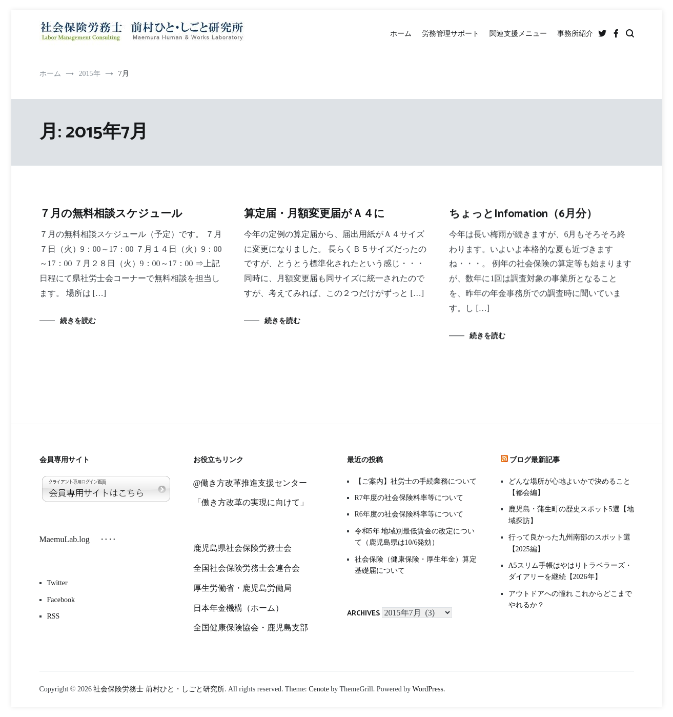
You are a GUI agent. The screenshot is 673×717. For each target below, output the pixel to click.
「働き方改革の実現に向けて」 (250, 502)
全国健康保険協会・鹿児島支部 (250, 627)
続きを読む (78, 321)
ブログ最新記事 (534, 460)
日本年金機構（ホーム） (238, 608)
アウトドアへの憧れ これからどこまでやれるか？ (570, 599)
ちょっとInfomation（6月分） (523, 216)
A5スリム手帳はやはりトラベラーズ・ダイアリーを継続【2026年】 (570, 571)
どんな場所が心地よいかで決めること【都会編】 (569, 486)
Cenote (319, 689)
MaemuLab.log (68, 539)
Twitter (57, 583)
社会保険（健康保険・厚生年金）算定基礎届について (416, 564)
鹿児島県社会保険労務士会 (242, 548)
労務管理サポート (450, 33)
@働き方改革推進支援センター (250, 483)
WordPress (428, 689)
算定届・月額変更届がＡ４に (314, 214)
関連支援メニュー (518, 33)
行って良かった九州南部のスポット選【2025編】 (569, 542)
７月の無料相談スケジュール (110, 214)
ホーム (401, 33)
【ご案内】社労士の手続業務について (416, 481)
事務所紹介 (575, 33)
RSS (53, 616)
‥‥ (107, 539)
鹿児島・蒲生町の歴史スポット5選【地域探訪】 (571, 514)
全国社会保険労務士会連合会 (246, 568)
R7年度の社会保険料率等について (409, 498)
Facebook (61, 600)
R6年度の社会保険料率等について (409, 514)
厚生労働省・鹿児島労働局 (242, 588)
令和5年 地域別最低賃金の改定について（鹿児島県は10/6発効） (415, 536)
